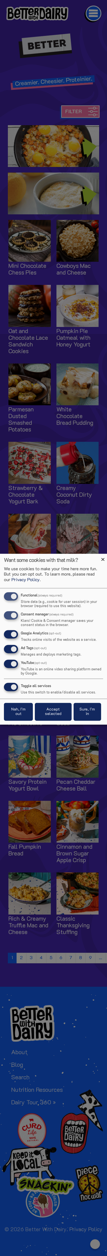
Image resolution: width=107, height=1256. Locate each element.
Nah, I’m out (18, 711)
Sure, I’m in (87, 711)
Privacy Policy (26, 580)
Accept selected (53, 711)
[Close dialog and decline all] (103, 557)
